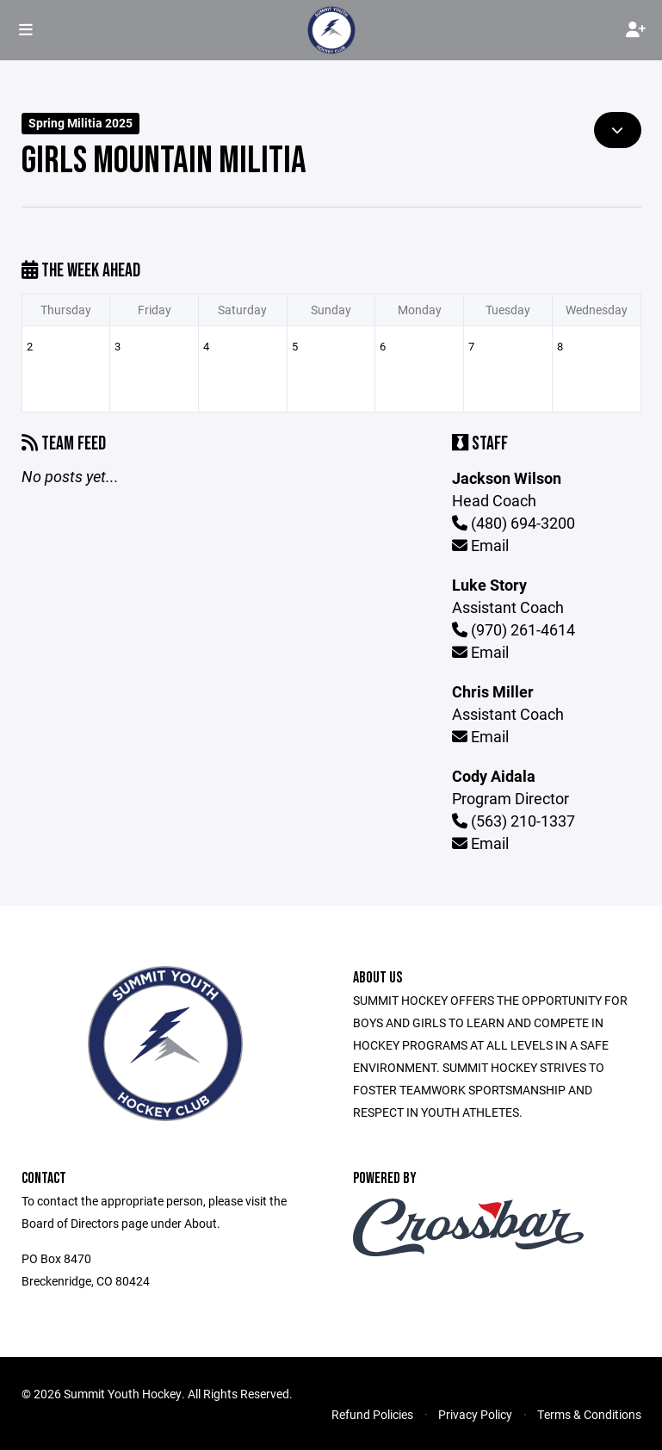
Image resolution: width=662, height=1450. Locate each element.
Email (480, 545)
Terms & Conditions (589, 1414)
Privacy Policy (475, 1414)
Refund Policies (372, 1414)
